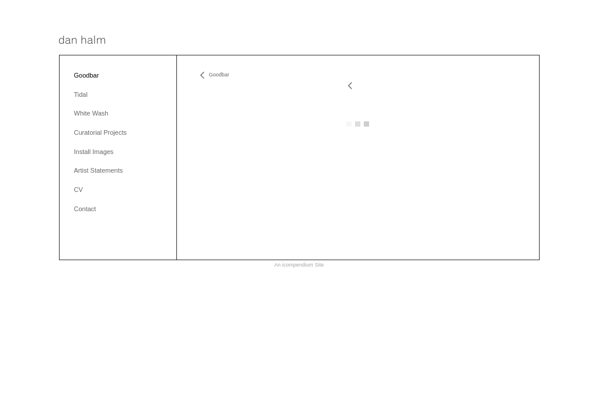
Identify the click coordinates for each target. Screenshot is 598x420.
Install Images (94, 151)
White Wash (91, 113)
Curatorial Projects (100, 132)
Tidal (81, 94)
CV (78, 189)
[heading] (82, 40)
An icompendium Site (299, 265)
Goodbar (86, 75)
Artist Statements (98, 170)
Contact (85, 208)
